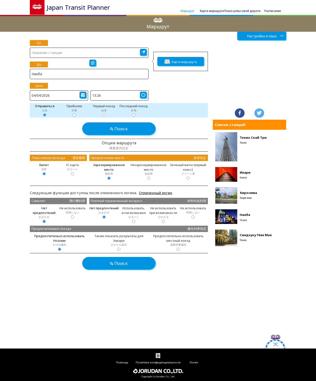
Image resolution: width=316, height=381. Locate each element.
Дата (39, 86)
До (39, 64)
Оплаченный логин (155, 192)
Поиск (119, 129)
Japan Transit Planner (78, 7)
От (39, 43)
